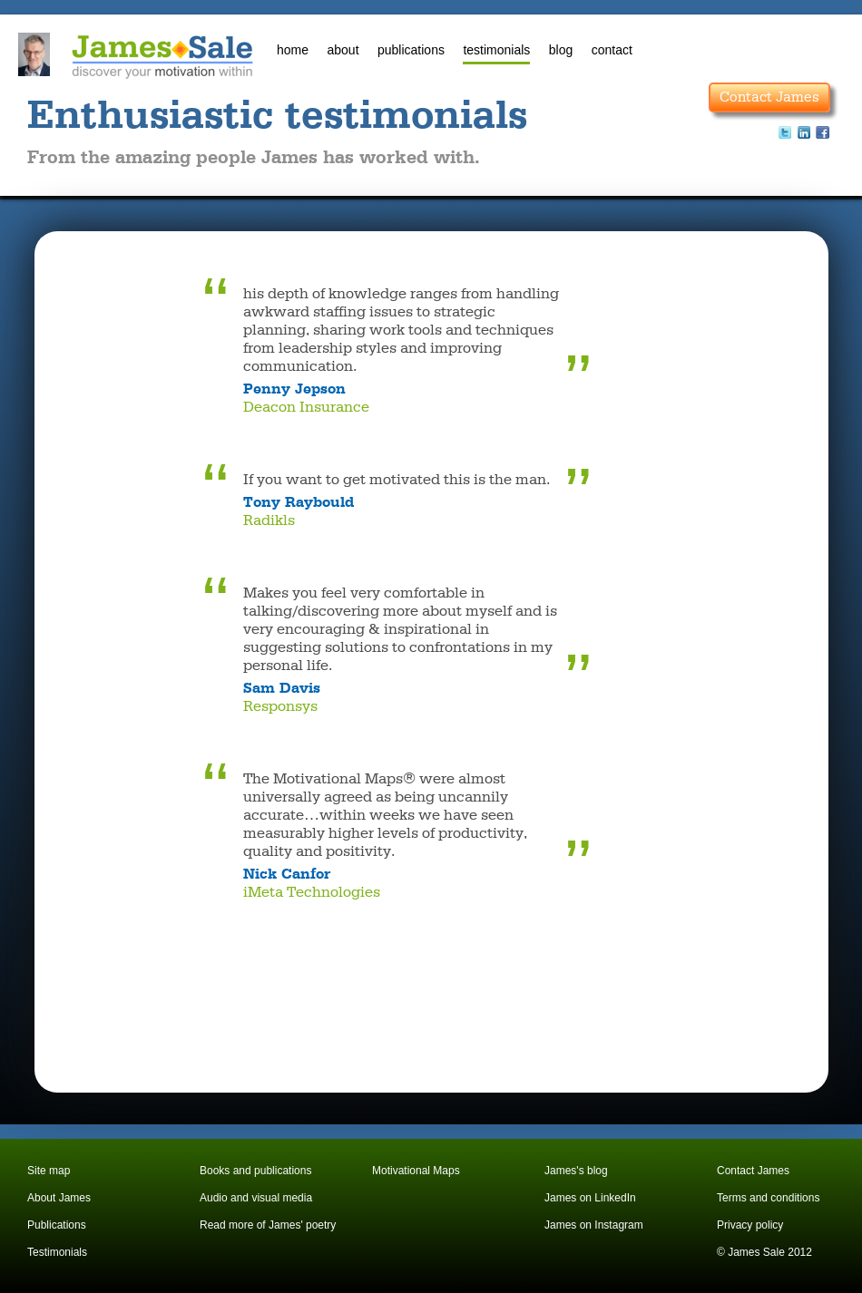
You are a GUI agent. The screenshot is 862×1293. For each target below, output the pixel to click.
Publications (56, 1225)
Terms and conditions (768, 1197)
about (342, 50)
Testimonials (57, 1252)
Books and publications (255, 1170)
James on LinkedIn (590, 1197)
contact (612, 50)
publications (411, 50)
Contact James (769, 97)
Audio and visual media (256, 1197)
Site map (48, 1170)
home (293, 50)
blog (561, 50)
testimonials (496, 50)
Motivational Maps (416, 1170)
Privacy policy (750, 1225)
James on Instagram (593, 1225)
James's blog (576, 1170)
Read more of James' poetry (268, 1225)
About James (59, 1197)
